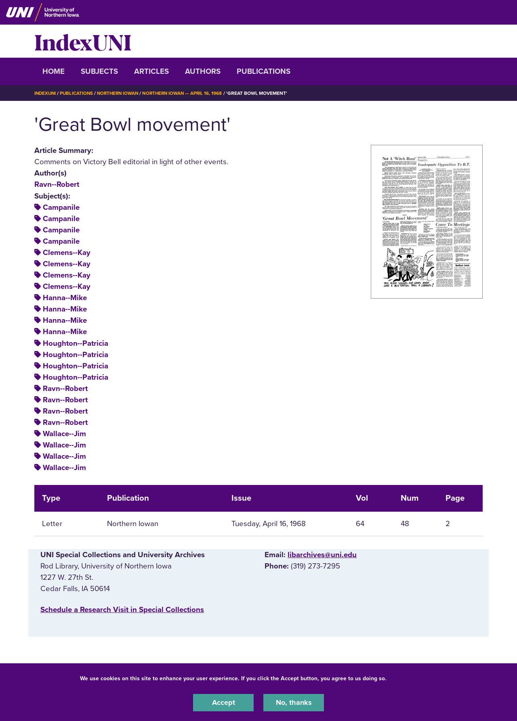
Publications (263, 71)
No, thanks (293, 702)
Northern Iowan (121, 93)
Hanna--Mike (65, 297)
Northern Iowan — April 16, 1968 (188, 93)
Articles (151, 71)
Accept (223, 702)
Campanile (61, 207)
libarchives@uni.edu (322, 554)
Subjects (99, 71)
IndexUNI (82, 41)
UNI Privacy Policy (413, 678)
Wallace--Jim (64, 433)
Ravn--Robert (56, 184)
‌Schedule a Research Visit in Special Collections (122, 609)
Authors (203, 71)
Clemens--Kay (66, 252)
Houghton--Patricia (75, 343)
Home (53, 71)
